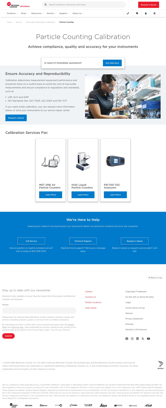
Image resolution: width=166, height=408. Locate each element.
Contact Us (90, 297)
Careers (88, 291)
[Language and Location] (154, 13)
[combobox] (84, 4)
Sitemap (129, 324)
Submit (8, 336)
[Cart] (136, 13)
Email (5, 304)
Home (9, 22)
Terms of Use (17, 327)
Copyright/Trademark (135, 291)
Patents (129, 313)
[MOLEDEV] (118, 406)
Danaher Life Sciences (136, 329)
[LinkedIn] (137, 339)
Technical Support (83, 241)
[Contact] (127, 13)
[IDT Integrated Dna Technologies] (88, 406)
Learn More (50, 195)
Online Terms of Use (135, 308)
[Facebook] (126, 339)
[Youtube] (148, 339)
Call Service (31, 241)
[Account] (146, 13)
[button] (45, 4)
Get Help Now (112, 63)
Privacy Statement (134, 319)
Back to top (155, 277)
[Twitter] (142, 339)
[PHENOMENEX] (133, 406)
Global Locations (93, 302)
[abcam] (29, 406)
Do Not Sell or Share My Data (139, 297)
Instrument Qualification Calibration (40, 22)
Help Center (91, 308)
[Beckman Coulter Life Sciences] (18, 5)
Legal (128, 302)
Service (19, 22)
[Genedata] (59, 406)
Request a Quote (148, 5)
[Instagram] (132, 339)
